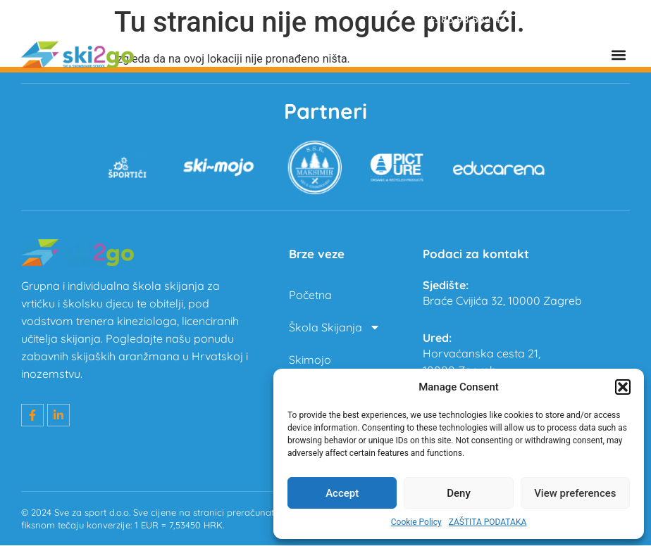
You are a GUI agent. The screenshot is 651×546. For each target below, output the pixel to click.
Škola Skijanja (334, 328)
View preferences (575, 493)
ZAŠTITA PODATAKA (488, 522)
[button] (623, 387)
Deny (459, 493)
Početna (310, 295)
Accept (342, 493)
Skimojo (310, 360)
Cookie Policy (416, 522)
